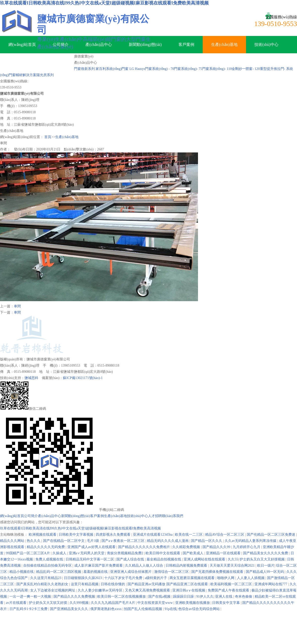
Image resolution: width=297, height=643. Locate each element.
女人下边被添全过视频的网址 (53, 590)
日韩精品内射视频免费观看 (187, 565)
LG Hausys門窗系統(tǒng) (148, 69)
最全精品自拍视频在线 (164, 559)
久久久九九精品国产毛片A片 (113, 603)
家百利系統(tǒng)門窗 (112, 69)
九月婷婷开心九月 (247, 547)
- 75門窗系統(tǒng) (210, 69)
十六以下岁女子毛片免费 (123, 578)
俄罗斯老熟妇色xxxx (106, 609)
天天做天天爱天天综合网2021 (233, 565)
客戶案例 (186, 44)
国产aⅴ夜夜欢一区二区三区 (123, 541)
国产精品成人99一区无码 (265, 572)
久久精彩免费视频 (186, 547)
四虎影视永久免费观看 (113, 534)
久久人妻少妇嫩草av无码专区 (101, 590)
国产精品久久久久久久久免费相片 (144, 547)
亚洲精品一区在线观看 (224, 553)
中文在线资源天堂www (155, 603)
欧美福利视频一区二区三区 (231, 584)
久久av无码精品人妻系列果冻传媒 (251, 541)
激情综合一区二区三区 (172, 572)
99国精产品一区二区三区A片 (28, 553)
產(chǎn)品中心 (98, 44)
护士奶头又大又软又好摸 (48, 603)
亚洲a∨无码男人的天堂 (87, 553)
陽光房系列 (45, 75)
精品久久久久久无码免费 (46, 547)
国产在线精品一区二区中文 (64, 541)
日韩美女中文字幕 (226, 603)
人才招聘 (16, 62)
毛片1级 (93, 541)
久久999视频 (80, 603)
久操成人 (59, 553)
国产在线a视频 (160, 596)
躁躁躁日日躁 (184, 596)
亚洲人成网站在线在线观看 (205, 559)
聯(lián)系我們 (53, 62)
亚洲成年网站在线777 (271, 584)
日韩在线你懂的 (113, 584)
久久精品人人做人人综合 (144, 565)
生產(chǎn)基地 (224, 44)
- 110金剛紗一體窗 (239, 69)
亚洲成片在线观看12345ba (153, 534)
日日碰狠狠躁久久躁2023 (83, 578)
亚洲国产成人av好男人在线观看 (92, 547)
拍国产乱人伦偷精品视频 (143, 609)
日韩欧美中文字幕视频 (76, 534)
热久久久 (34, 541)
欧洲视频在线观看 (43, 534)
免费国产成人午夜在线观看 (229, 590)
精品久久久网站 (12, 541)
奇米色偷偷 (244, 596)
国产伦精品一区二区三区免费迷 (271, 534)
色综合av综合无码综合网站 (199, 609)
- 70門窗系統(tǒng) (183, 69)
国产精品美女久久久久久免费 (266, 553)
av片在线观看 (16, 603)
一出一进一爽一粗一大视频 (30, 596)
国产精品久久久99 (216, 547)
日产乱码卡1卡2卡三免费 (29, 609)
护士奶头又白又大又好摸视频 (263, 559)
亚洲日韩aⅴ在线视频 (189, 590)
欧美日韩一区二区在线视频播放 (122, 596)
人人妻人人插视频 (251, 578)
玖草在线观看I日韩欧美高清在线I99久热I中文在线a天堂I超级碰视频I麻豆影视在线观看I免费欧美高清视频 (104, 2)
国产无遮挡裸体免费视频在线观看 (217, 572)
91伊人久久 (205, 596)
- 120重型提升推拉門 (268, 69)
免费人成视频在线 (49, 559)
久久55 (233, 559)
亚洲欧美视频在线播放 (193, 603)
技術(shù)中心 (266, 44)
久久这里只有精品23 (46, 578)
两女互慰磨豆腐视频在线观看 (193, 578)
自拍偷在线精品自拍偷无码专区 (48, 565)
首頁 (47, 137)
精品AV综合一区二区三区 (225, 534)
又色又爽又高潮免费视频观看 (148, 590)
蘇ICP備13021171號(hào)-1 (82, 378)
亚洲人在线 (224, 596)
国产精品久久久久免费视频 (74, 596)
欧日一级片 (265, 565)
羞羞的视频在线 (96, 572)
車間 (17, 306)
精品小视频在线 (22, 572)
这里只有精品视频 (85, 584)
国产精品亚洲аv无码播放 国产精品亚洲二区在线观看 (168, 584)
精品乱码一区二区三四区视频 (59, 572)
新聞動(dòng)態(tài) (145, 44)
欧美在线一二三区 (189, 534)
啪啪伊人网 (226, 578)
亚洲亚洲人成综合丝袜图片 (131, 572)
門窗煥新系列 (84, 69)
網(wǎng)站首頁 (22, 44)
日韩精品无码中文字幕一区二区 (90, 559)
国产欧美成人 (193, 553)
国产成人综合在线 (130, 559)
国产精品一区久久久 (207, 541)
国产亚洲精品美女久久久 (69, 609)
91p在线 (171, 609)
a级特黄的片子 (156, 578)
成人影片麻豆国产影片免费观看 (99, 565)
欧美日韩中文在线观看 (163, 553)
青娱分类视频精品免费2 (125, 553)
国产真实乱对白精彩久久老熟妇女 (42, 584)
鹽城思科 (31, 378)
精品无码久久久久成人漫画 (168, 541)
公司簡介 (61, 44)
